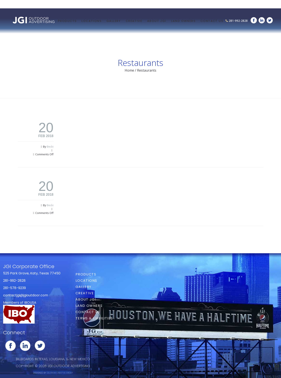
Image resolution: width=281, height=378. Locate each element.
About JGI (156, 21)
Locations (91, 21)
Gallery (113, 21)
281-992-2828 (238, 21)
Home (129, 70)
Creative (134, 21)
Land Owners (183, 21)
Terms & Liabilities (94, 318)
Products (67, 21)
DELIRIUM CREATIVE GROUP (60, 372)
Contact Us (211, 21)
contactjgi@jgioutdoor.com (25, 295)
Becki (50, 146)
